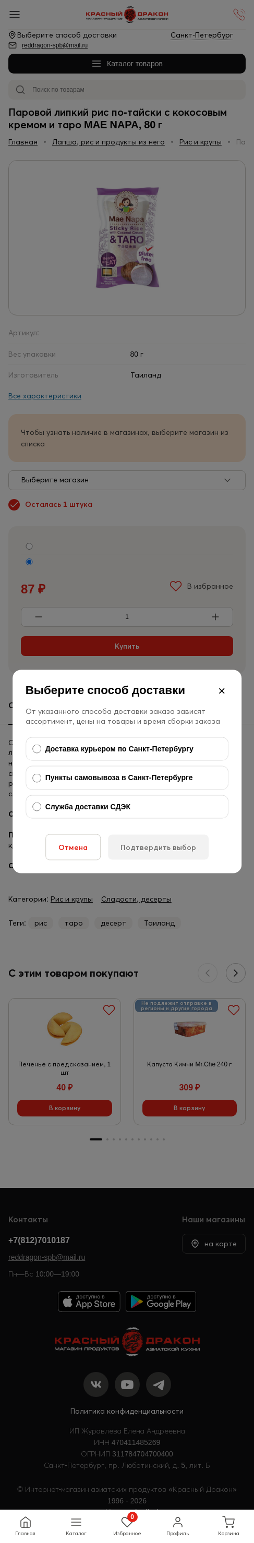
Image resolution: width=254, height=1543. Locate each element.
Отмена (73, 847)
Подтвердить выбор (158, 847)
